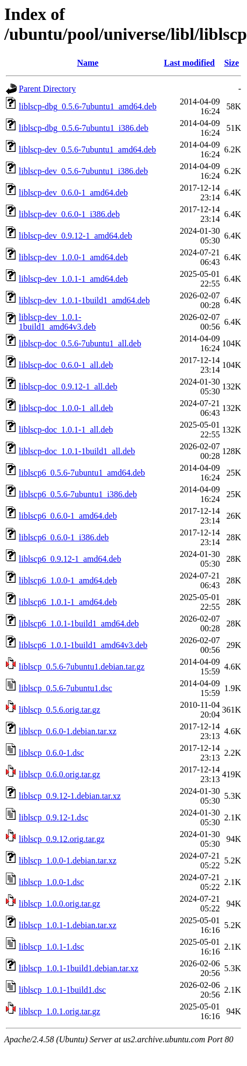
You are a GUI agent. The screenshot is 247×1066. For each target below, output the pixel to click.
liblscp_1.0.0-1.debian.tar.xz (68, 860)
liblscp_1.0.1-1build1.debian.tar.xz (79, 968)
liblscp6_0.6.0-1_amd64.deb (68, 515)
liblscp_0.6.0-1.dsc (51, 752)
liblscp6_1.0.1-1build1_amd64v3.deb (83, 645)
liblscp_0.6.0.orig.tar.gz (59, 774)
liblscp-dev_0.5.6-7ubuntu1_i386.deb (83, 171)
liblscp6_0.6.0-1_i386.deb (64, 537)
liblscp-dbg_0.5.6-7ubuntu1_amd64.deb (87, 106)
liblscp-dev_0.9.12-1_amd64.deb (75, 235)
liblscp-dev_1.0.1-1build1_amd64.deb (84, 300)
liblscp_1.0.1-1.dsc (51, 946)
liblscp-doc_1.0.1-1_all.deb (66, 429)
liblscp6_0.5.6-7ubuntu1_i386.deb (78, 494)
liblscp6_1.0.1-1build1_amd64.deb (79, 623)
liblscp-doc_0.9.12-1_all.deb (68, 386)
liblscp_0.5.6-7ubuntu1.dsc (65, 688)
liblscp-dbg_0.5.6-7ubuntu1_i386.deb (83, 128)
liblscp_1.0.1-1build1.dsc (62, 989)
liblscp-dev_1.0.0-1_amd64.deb (73, 257)
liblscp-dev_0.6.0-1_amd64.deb (73, 192)
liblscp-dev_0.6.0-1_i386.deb (69, 214)
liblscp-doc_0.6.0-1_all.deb (66, 365)
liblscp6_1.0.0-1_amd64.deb (68, 580)
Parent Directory (47, 88)
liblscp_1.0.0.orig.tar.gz (59, 903)
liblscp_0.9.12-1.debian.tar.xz (70, 795)
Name (87, 62)
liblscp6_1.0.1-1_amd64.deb (68, 602)
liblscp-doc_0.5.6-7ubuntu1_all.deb (80, 343)
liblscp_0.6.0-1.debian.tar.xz (68, 731)
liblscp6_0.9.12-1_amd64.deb (70, 558)
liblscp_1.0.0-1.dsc (51, 882)
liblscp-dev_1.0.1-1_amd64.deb (73, 278)
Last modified (189, 62)
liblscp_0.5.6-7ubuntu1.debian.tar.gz (81, 666)
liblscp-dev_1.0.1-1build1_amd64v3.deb (57, 321)
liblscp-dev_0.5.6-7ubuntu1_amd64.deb (87, 149)
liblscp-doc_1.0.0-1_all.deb (66, 408)
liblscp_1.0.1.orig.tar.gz (59, 1011)
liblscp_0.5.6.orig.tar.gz (59, 709)
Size (231, 62)
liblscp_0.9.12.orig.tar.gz (62, 839)
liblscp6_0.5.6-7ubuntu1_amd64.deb (82, 472)
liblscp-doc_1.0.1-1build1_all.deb (77, 451)
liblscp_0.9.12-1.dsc (53, 817)
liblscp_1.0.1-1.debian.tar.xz (68, 925)
